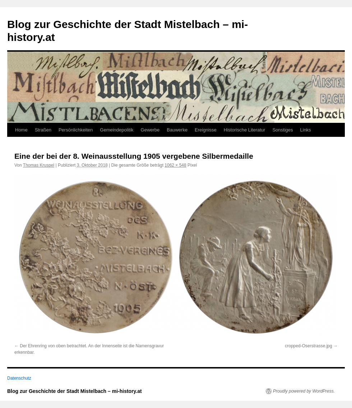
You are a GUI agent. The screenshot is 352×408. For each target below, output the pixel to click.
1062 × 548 (175, 165)
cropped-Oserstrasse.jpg (308, 345)
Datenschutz (19, 378)
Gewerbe (150, 130)
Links (305, 130)
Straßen (43, 130)
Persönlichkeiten (76, 130)
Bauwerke (177, 130)
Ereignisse (206, 130)
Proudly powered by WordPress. (304, 391)
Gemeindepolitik (116, 130)
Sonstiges (282, 130)
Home (21, 130)
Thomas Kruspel (38, 165)
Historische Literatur (244, 130)
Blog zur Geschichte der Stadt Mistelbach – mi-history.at (74, 391)
